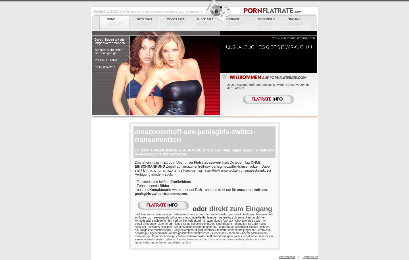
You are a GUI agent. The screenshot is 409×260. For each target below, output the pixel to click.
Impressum (310, 257)
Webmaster (287, 257)
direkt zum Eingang (240, 209)
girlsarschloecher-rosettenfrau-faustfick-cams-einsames (200, 239)
